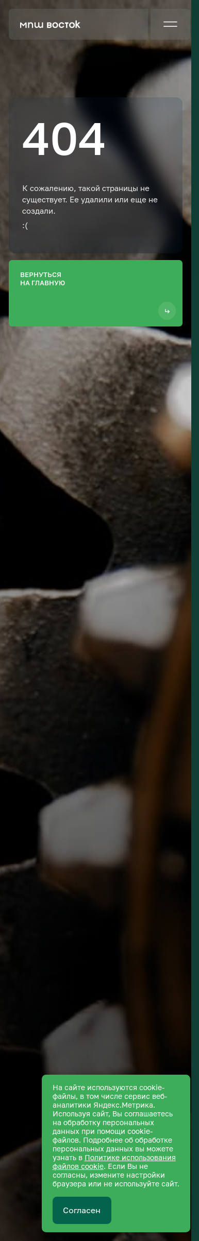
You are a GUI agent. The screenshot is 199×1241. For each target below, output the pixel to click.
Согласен (82, 1210)
